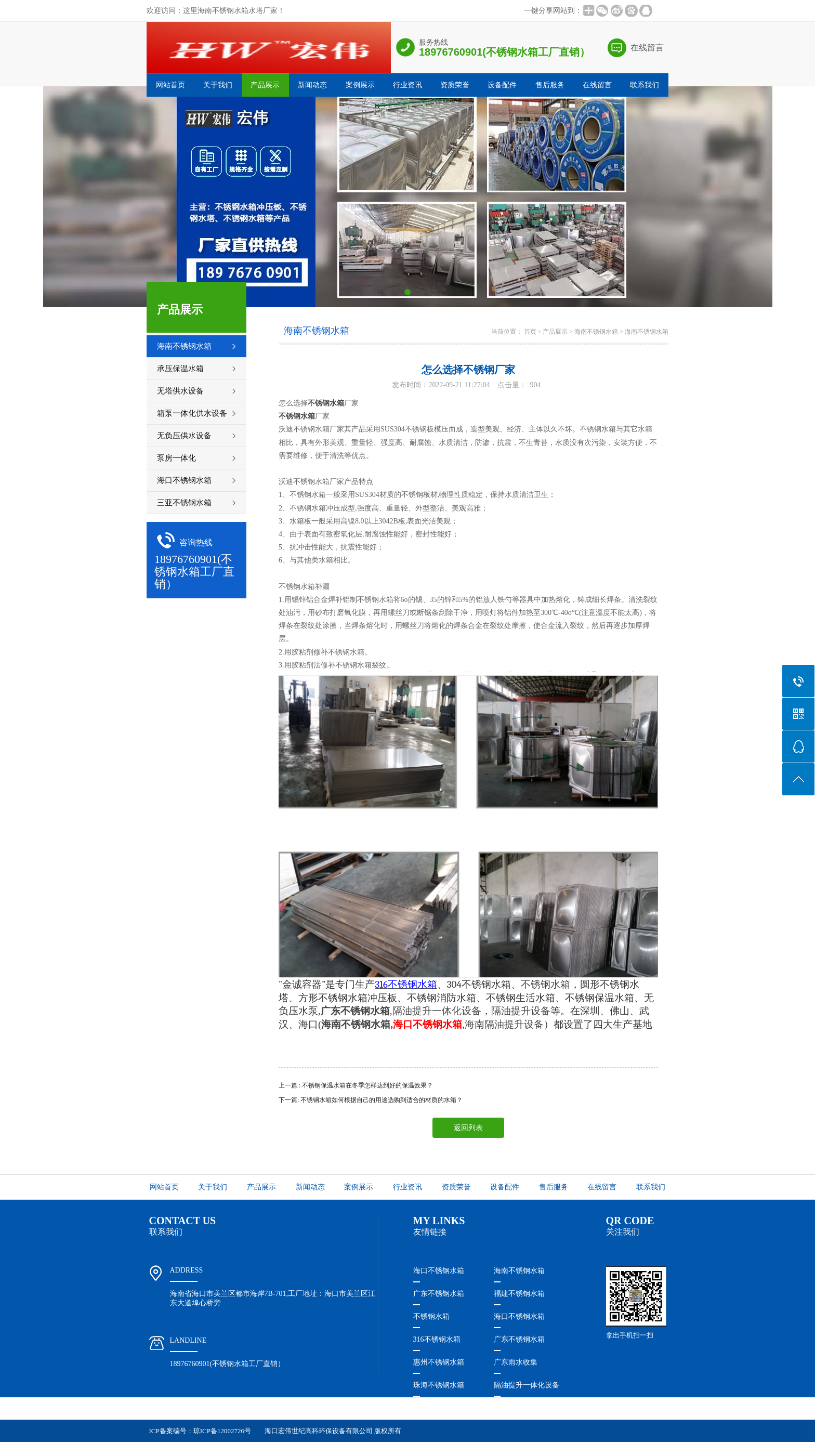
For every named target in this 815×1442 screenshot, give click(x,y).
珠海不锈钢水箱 (438, 1385)
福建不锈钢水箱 (519, 1293)
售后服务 (549, 85)
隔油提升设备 (520, 1010)
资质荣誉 (454, 85)
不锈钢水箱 (431, 1316)
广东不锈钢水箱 (438, 1293)
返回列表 (468, 1128)
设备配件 (502, 85)
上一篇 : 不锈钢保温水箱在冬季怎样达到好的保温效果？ (356, 1085)
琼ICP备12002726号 (222, 1431)
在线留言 (647, 47)
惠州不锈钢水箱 (438, 1362)
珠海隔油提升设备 (442, 1408)
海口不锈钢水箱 (438, 1271)
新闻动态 (312, 85)
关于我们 (217, 85)
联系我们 (644, 85)
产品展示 (265, 85)
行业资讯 (407, 85)
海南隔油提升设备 (504, 1024)
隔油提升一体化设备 (436, 1010)
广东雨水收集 (515, 1362)
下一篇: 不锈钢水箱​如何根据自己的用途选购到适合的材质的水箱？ (371, 1100)
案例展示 (360, 85)
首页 (530, 331)
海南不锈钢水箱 (596, 331)
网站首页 (170, 85)
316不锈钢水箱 (437, 1339)
